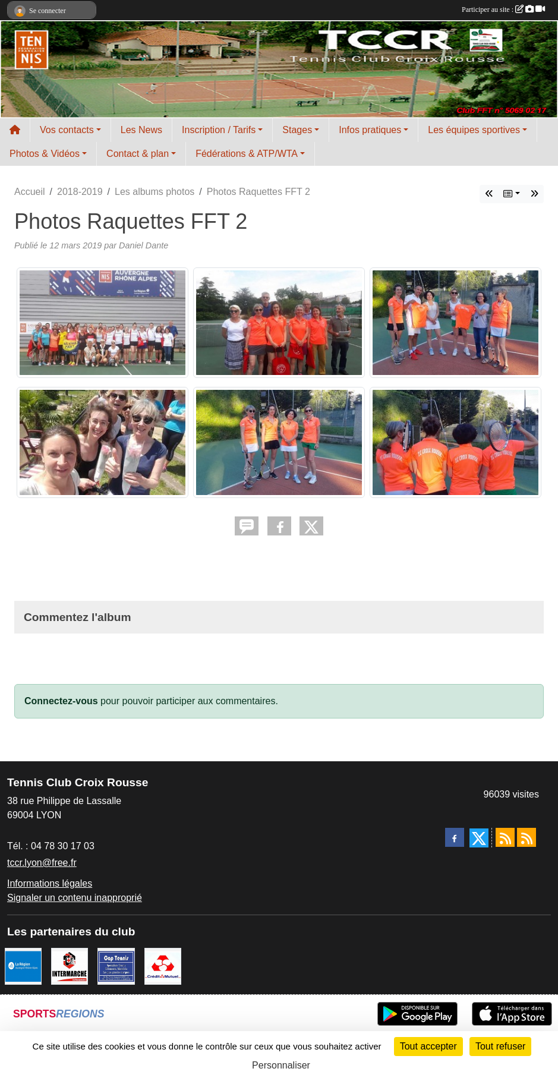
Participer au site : (503, 9)
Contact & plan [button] (137, 154)
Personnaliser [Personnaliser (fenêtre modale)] (281, 1065)
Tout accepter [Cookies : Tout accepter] (428, 1046)
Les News (141, 130)
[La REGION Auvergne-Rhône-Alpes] (23, 965)
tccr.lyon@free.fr (42, 863)
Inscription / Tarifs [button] (219, 130)
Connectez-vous (61, 701)
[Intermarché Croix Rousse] (69, 965)
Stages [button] (297, 130)
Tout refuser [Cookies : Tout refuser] (500, 1046)
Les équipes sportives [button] (474, 130)
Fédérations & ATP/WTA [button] (247, 154)
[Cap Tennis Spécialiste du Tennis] (115, 965)
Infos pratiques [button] (370, 130)
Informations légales (49, 883)
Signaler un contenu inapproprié (74, 898)
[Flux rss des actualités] (505, 837)
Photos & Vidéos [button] (45, 154)
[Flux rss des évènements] (526, 837)
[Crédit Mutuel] (162, 965)
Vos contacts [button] (67, 130)
